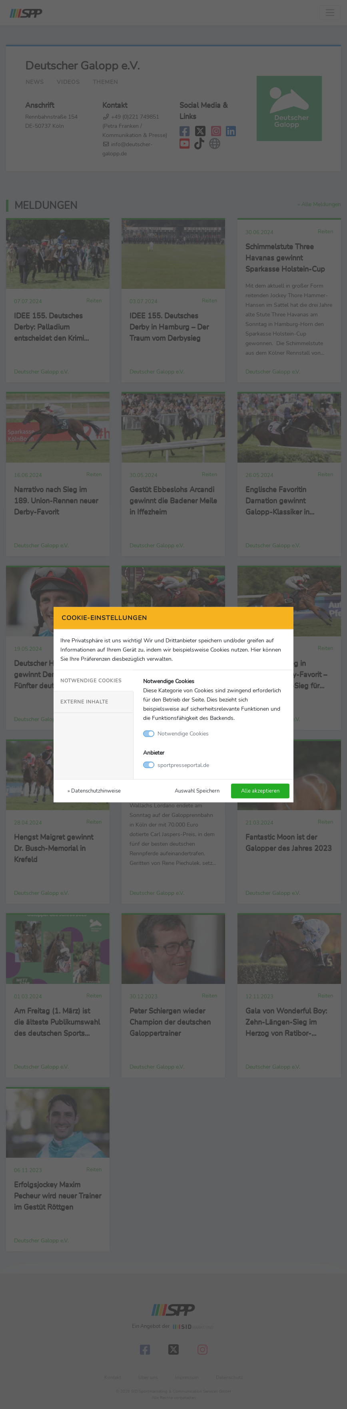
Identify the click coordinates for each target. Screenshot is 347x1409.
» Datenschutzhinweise (94, 790)
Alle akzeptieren (260, 790)
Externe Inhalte (84, 702)
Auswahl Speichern (197, 790)
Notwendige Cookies (91, 681)
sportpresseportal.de (183, 765)
